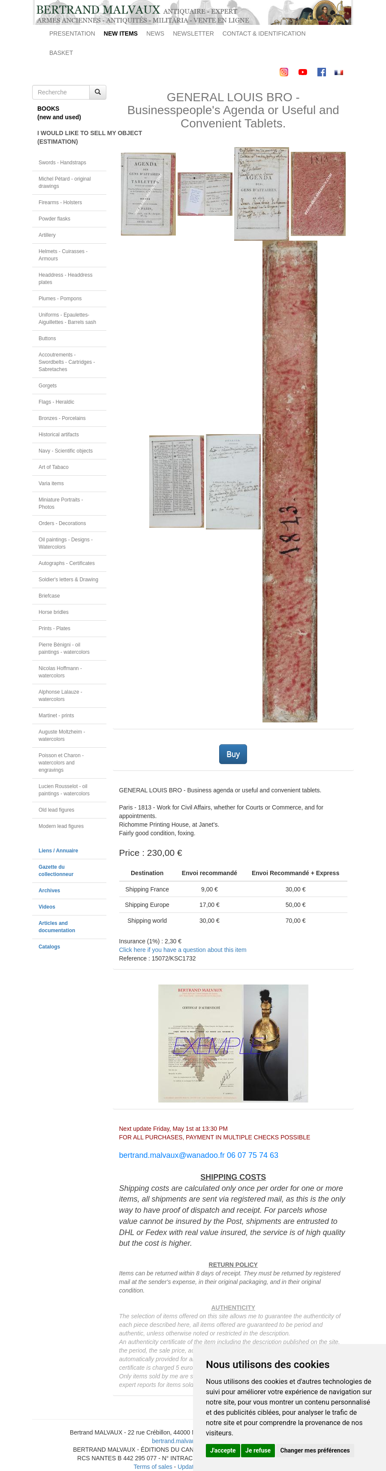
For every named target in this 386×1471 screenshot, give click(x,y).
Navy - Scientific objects (66, 451)
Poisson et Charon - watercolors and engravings (61, 762)
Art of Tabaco (54, 467)
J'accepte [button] (223, 1450)
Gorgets (48, 386)
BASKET (61, 52)
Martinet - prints (56, 716)
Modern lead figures (61, 826)
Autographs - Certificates (67, 563)
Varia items (51, 483)
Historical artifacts (59, 435)
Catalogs (49, 947)
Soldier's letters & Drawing (68, 580)
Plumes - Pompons (60, 299)
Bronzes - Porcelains (62, 418)
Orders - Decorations (62, 523)
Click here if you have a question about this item (183, 949)
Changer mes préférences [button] (315, 1450)
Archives (49, 891)
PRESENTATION (72, 33)
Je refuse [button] (258, 1450)
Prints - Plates (54, 628)
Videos (47, 907)
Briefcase (49, 596)
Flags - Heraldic (56, 402)
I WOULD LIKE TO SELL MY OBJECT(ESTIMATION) (71, 137)
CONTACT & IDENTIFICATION (264, 33)
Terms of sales (152, 1466)
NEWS (155, 33)
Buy (233, 754)
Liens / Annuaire (58, 851)
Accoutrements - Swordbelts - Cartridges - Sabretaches (67, 362)
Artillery (47, 235)
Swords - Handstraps (62, 163)
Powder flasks (54, 219)
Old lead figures (56, 810)
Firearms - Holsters (60, 202)
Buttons (47, 338)
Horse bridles (54, 612)
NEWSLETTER (193, 33)
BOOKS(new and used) (59, 113)
